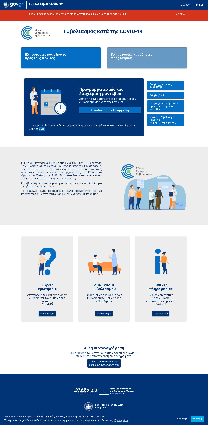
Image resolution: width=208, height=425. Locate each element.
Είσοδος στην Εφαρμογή (110, 111)
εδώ (41, 129)
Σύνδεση (186, 4)
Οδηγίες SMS (157, 96)
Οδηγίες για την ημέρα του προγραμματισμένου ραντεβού (164, 107)
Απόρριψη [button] (182, 419)
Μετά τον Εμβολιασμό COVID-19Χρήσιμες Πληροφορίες (163, 120)
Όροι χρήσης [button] (122, 420)
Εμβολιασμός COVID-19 (46, 4)
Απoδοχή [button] (197, 419)
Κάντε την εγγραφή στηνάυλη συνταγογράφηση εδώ (104, 364)
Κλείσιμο (180, 13)
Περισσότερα (47, 314)
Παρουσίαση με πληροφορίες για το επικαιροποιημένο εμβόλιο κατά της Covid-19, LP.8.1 (78, 13)
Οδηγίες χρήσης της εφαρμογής (161, 86)
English (200, 4)
